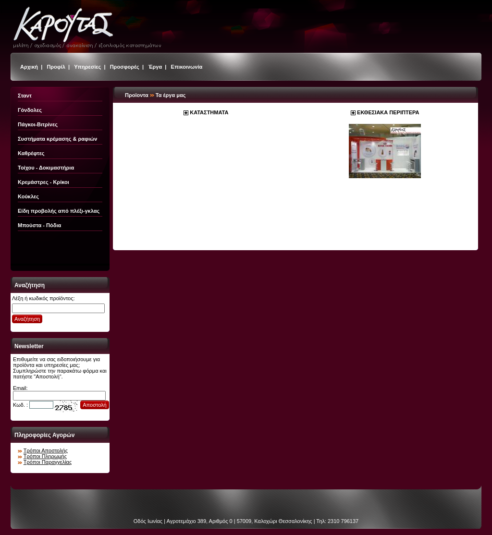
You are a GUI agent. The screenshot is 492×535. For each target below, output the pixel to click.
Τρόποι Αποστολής (46, 450)
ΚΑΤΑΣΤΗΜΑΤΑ (209, 112)
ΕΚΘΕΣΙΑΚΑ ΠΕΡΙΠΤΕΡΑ (388, 112)
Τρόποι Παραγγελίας (48, 462)
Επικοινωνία (187, 67)
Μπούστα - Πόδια (39, 225)
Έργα (155, 67)
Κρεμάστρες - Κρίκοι (43, 182)
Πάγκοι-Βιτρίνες (38, 124)
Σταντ (25, 95)
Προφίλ (56, 67)
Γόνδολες (30, 110)
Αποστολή (94, 405)
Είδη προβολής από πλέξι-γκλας (58, 211)
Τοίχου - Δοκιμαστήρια (46, 167)
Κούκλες (28, 196)
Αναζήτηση (27, 319)
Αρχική (29, 67)
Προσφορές (124, 67)
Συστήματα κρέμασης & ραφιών (57, 139)
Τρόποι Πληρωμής (45, 456)
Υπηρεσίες (87, 67)
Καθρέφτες (31, 153)
